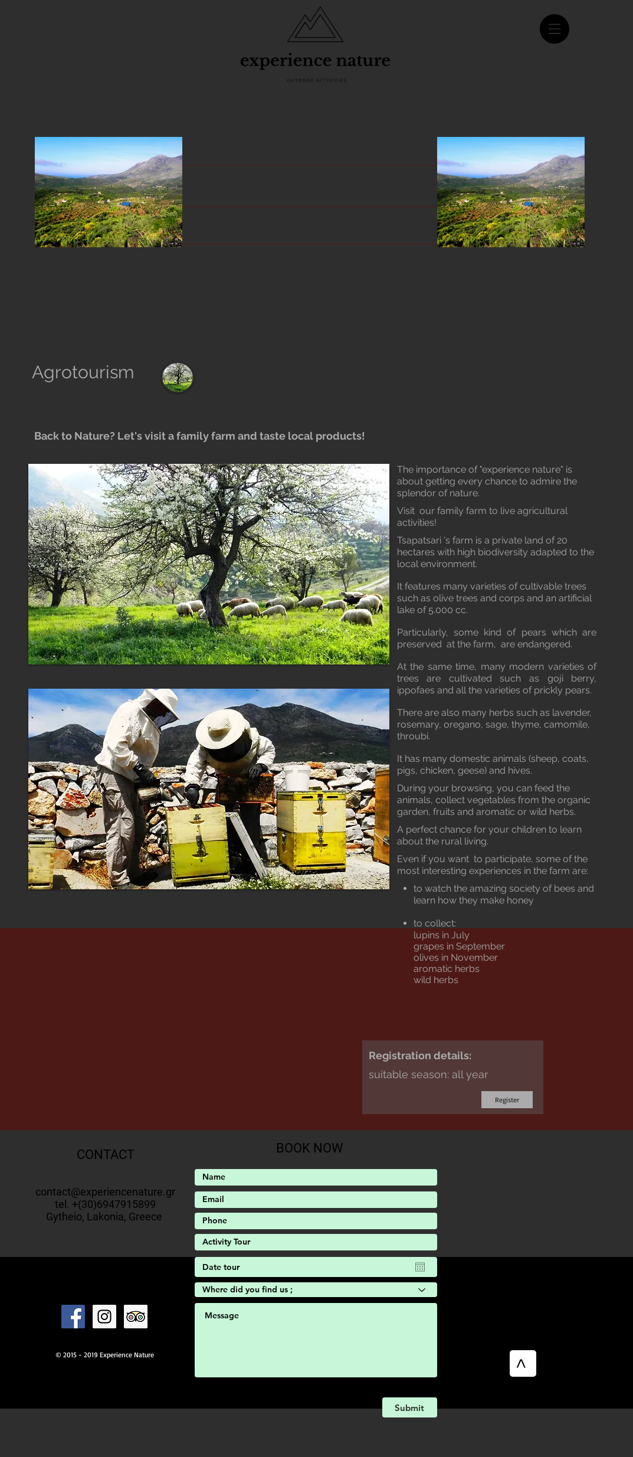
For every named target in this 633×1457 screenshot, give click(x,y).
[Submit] (409, 1407)
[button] (554, 29)
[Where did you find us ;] (316, 1289)
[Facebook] (73, 1316)
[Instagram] (104, 1316)
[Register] (507, 1099)
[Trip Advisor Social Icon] (135, 1316)
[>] (523, 1363)
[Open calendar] (420, 1267)
